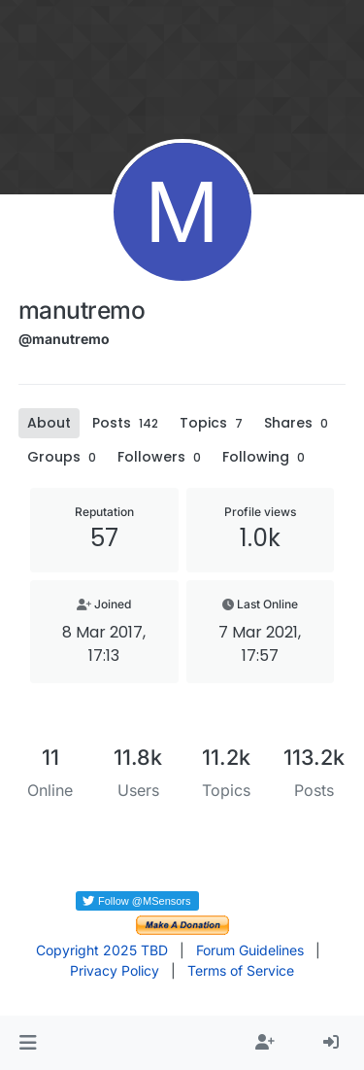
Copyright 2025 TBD (102, 950)
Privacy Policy (114, 970)
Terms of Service (240, 970)
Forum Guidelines (250, 950)
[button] (28, 1042)
